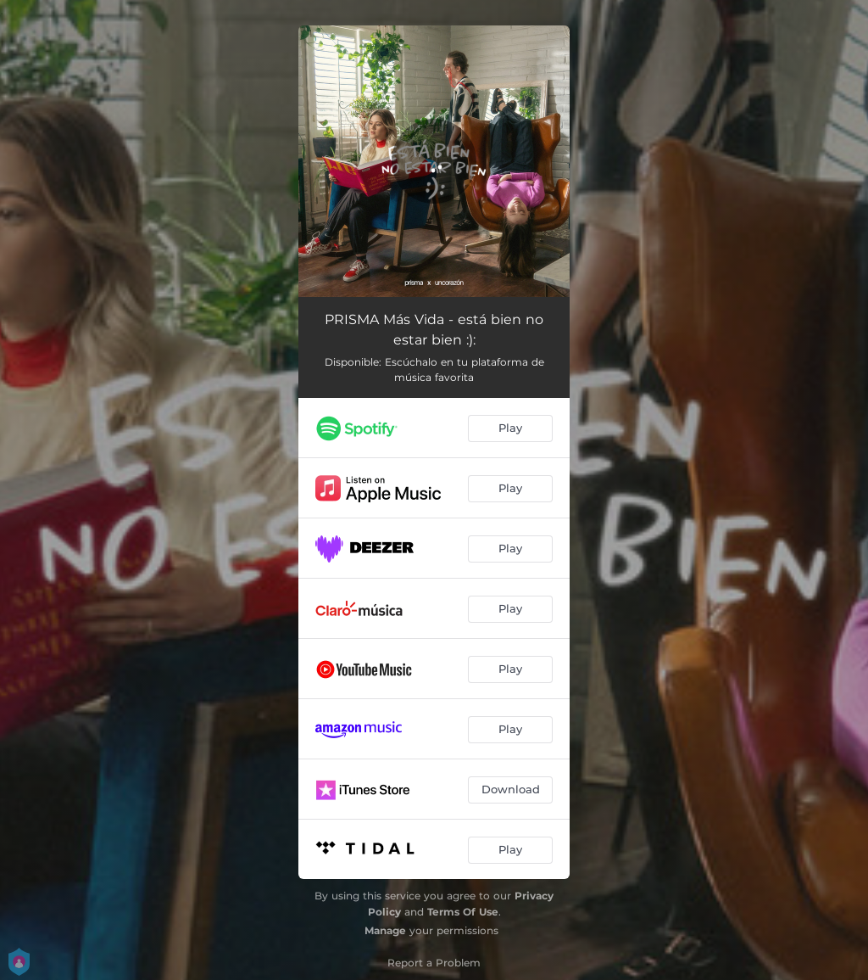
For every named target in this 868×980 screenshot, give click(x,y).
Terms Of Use (462, 911)
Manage (385, 930)
